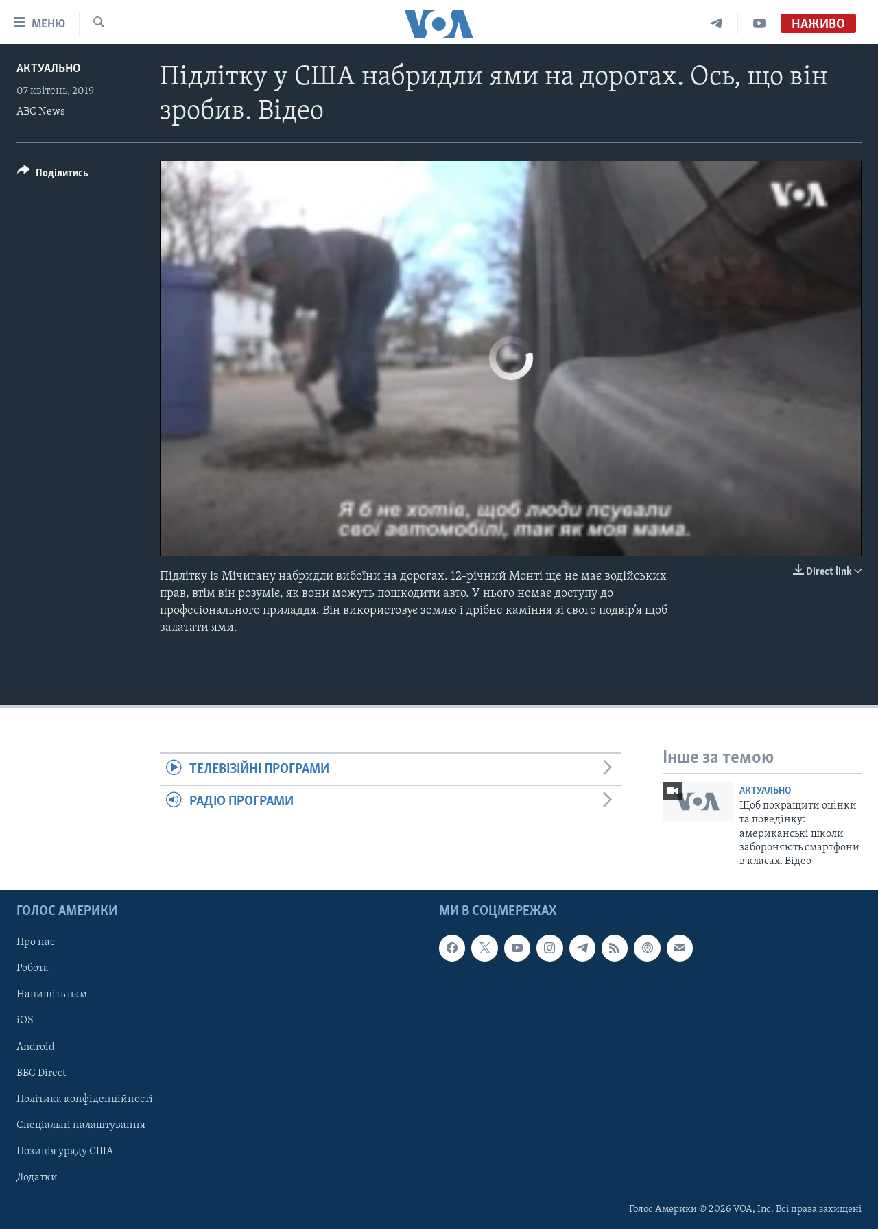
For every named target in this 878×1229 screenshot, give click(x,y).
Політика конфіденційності (84, 1098)
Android (35, 1046)
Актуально (48, 68)
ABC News (40, 111)
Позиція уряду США (64, 1150)
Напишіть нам (51, 994)
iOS (25, 1020)
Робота (32, 968)
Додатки (37, 1176)
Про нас (35, 942)
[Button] (52, 175)
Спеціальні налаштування (80, 1124)
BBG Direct (41, 1072)
